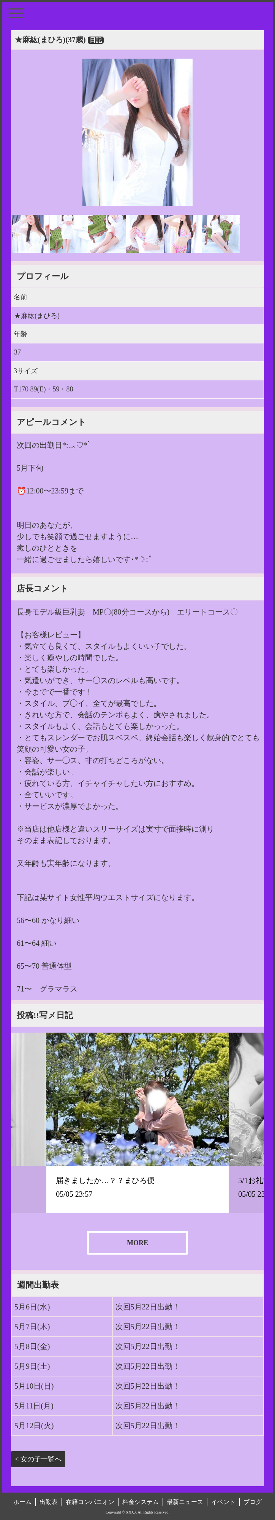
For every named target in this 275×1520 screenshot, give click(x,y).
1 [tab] (115, 1218)
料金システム (140, 1502)
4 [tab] (149, 1218)
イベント (223, 1502)
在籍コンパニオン (90, 1502)
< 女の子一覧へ (38, 1459)
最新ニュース (185, 1502)
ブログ (252, 1502)
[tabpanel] (137, 1122)
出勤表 (49, 1502)
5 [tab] (160, 1218)
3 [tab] (137, 1218)
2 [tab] (126, 1218)
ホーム (22, 1502)
